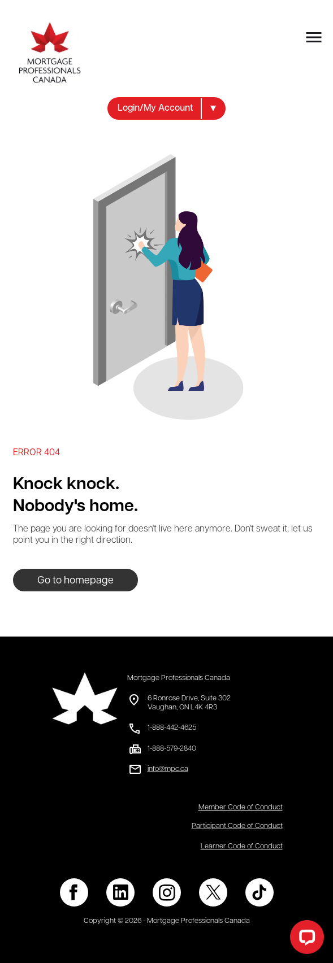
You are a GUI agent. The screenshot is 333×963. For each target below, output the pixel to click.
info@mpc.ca (168, 769)
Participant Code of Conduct (237, 826)
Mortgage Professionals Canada (178, 678)
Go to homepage (75, 581)
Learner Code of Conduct (242, 846)
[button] (166, 108)
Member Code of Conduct (240, 807)
